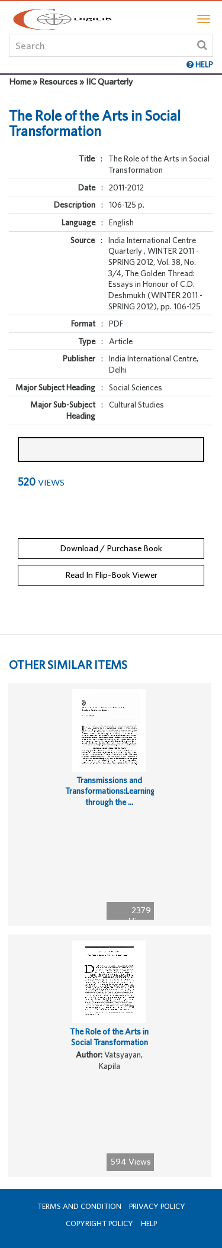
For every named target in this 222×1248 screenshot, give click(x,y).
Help (149, 1223)
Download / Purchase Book (111, 548)
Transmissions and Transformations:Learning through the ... (110, 791)
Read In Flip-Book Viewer (111, 575)
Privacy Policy (157, 1206)
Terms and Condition (79, 1206)
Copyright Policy (99, 1223)
